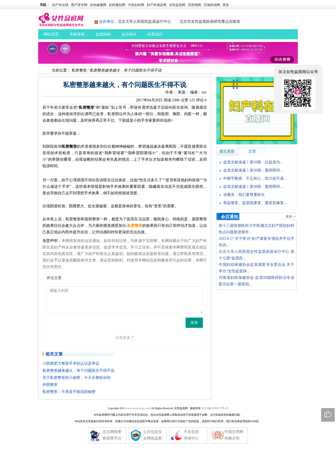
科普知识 (155, 34)
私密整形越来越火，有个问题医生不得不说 (78, 371)
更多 (226, 5)
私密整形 (79, 70)
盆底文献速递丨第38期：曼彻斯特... (253, 170)
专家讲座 (77, 34)
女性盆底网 (177, 5)
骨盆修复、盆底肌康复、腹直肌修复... (255, 203)
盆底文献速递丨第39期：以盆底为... (253, 162)
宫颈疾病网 (212, 5)
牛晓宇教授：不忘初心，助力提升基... (255, 178)
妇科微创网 (117, 5)
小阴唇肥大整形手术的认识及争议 (70, 363)
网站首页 (51, 34)
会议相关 (129, 34)
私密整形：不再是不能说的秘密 (68, 392)
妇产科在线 (60, 5)
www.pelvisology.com (138, 408)
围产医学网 (79, 5)
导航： (45, 5)
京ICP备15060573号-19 (214, 408)
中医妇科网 (136, 5)
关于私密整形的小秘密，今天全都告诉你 (76, 378)
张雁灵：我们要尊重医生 (244, 195)
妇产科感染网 (156, 5)
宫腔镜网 (194, 5)
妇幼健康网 (98, 5)
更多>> (291, 216)
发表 (194, 323)
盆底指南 (103, 34)
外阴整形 (50, 385)
